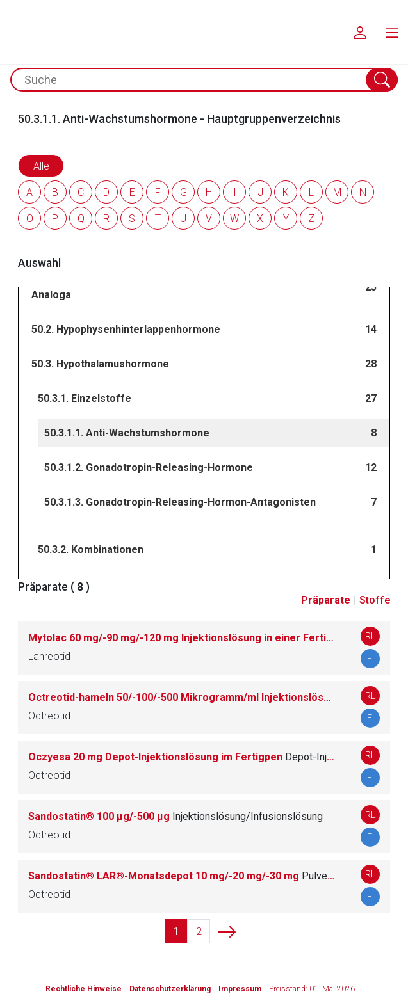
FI (370, 658)
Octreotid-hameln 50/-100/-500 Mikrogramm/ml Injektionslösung (181, 697)
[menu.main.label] (392, 32)
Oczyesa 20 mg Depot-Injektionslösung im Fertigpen (181, 757)
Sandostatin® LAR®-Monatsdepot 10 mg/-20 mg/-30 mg (181, 876)
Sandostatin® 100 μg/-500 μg (175, 816)
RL (370, 636)
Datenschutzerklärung (170, 988)
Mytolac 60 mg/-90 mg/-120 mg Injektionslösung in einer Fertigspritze (181, 638)
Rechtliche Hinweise (83, 988)
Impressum (239, 988)
